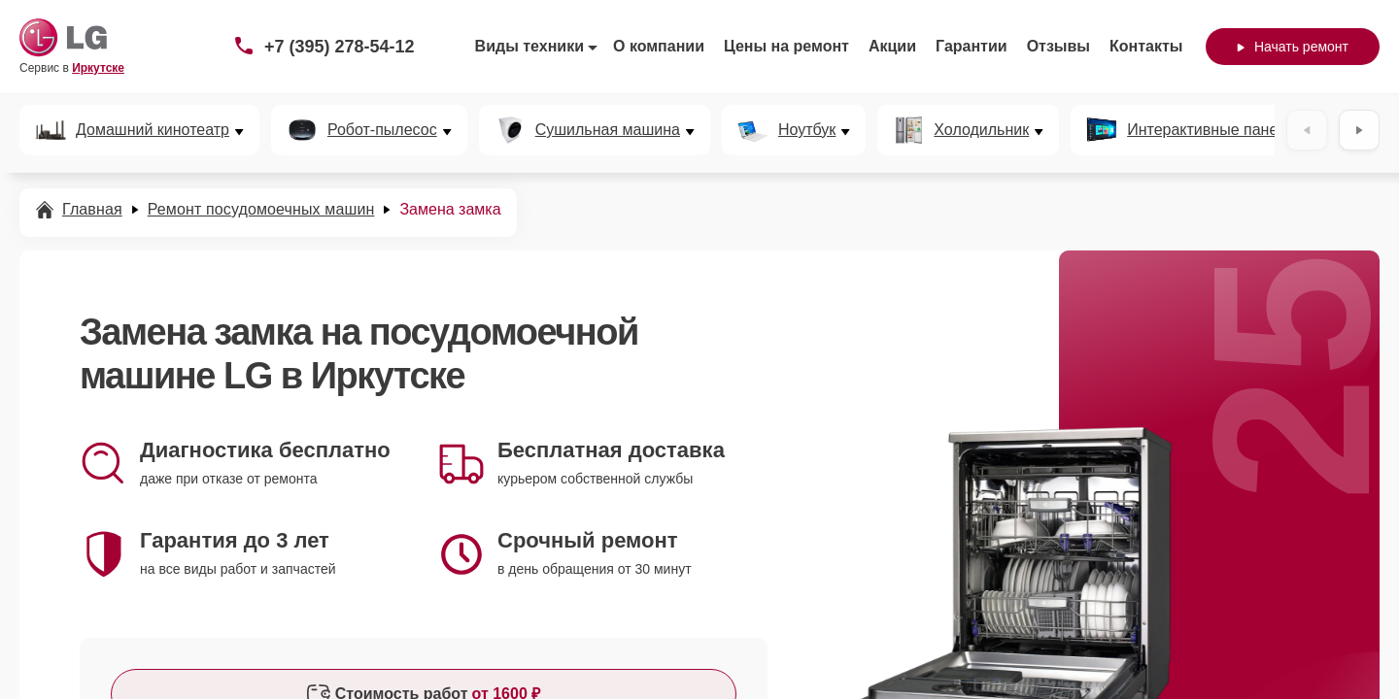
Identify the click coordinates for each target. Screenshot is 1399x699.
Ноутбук (807, 130)
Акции (892, 46)
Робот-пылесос (382, 130)
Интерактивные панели (1211, 130)
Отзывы (1058, 46)
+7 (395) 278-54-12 (339, 46)
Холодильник (981, 130)
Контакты (1145, 46)
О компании (658, 46)
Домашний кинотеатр (152, 130)
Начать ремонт (1292, 46)
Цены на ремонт (786, 46)
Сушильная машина (607, 130)
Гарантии (971, 46)
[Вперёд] (1359, 130)
